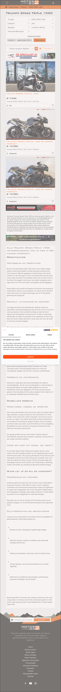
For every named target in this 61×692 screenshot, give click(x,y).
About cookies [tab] (30, 335)
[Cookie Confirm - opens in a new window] (51, 330)
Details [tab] (50, 335)
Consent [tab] (11, 335)
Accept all (30, 357)
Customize (30, 361)
